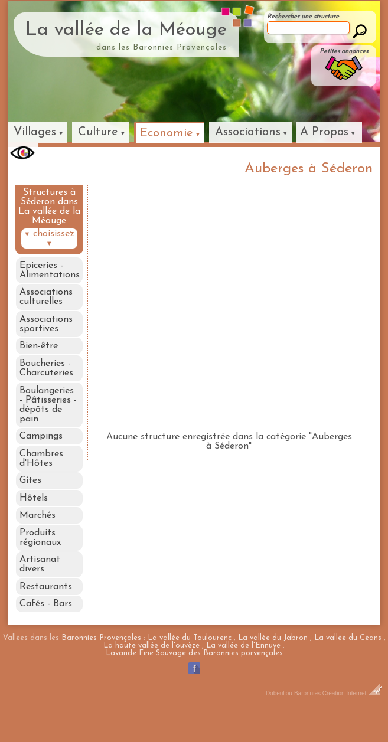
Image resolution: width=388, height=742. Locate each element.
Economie (166, 133)
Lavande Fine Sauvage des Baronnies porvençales (194, 684)
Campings (40, 448)
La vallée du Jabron (273, 668)
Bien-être (38, 352)
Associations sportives (45, 328)
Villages (35, 132)
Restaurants (45, 613)
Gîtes (30, 497)
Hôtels (33, 516)
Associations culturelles (45, 299)
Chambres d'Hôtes (41, 472)
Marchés (37, 536)
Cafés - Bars (45, 633)
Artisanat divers (39, 589)
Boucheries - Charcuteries (46, 376)
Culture (98, 132)
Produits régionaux (39, 560)
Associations (248, 132)
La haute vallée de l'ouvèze (151, 676)
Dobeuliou (279, 724)
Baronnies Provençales (101, 668)
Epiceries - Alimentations (49, 270)
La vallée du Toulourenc (190, 668)
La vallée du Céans (348, 668)
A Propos (324, 132)
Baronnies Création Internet (338, 724)
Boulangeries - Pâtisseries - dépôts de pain (49, 415)
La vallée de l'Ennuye (243, 676)
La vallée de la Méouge (126, 30)
